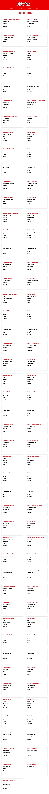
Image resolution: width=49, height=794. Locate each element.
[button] (37, 8)
